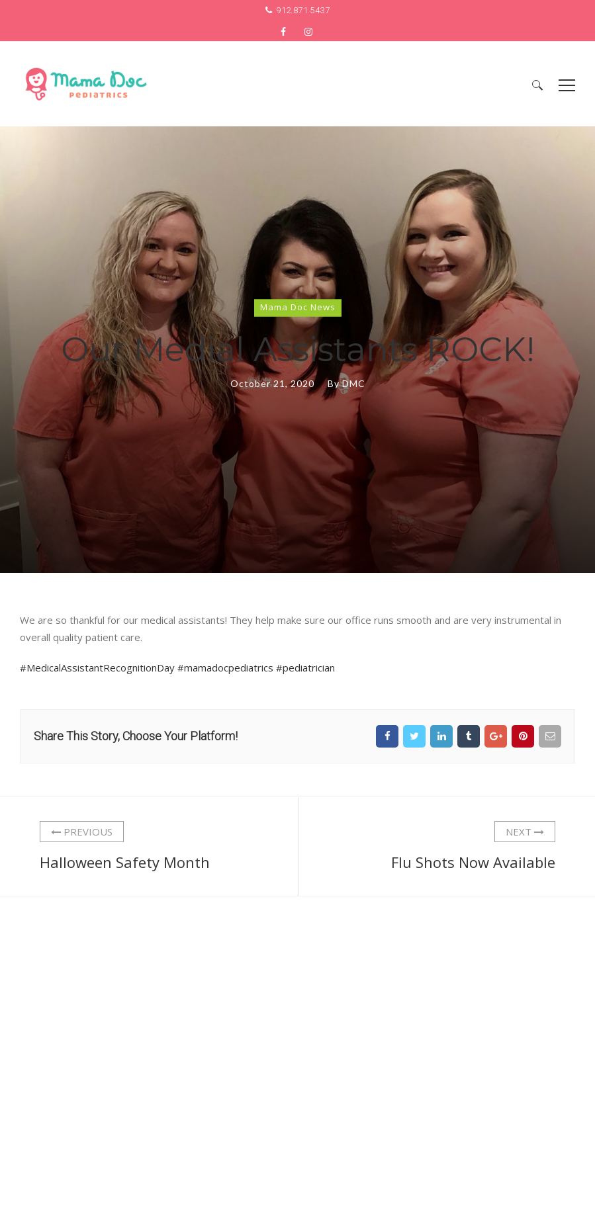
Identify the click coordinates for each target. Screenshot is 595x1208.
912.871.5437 (303, 10)
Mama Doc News (298, 306)
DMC (353, 382)
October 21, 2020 (272, 382)
